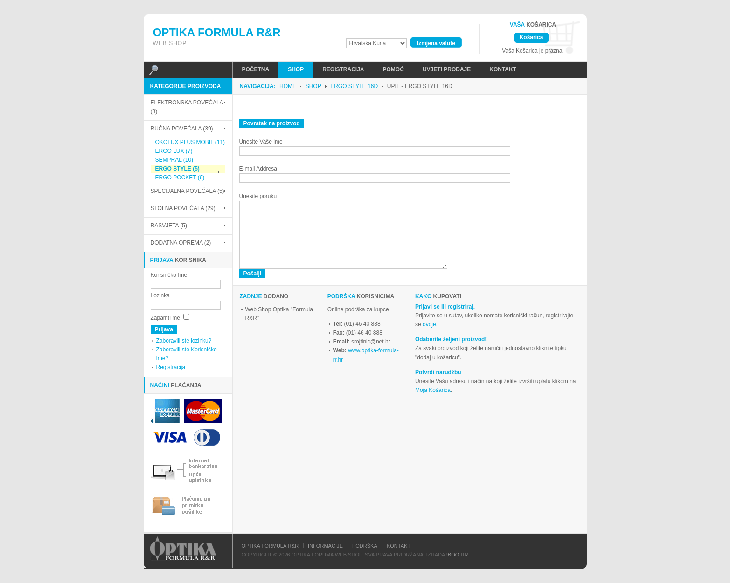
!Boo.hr (457, 554)
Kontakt (398, 546)
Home (287, 86)
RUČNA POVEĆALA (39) (182, 128)
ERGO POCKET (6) (178, 177)
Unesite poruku (258, 196)
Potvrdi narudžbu (438, 372)
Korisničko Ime (169, 275)
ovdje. (430, 324)
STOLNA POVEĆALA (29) (183, 208)
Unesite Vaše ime (261, 141)
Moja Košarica (433, 390)
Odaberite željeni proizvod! (451, 339)
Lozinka (160, 295)
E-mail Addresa (258, 168)
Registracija (171, 367)
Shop (313, 86)
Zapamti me (165, 318)
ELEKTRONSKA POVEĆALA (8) (187, 107)
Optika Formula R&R (270, 546)
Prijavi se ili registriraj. (445, 306)
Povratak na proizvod (271, 123)
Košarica (531, 37)
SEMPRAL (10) (172, 160)
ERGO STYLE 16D (354, 86)
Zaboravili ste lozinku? (184, 340)
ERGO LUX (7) (172, 151)
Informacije (325, 546)
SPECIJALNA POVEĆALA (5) (187, 191)
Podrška (364, 546)
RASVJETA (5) (169, 225)
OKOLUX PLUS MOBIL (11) (188, 142)
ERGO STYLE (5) (175, 168)
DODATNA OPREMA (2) (181, 243)
